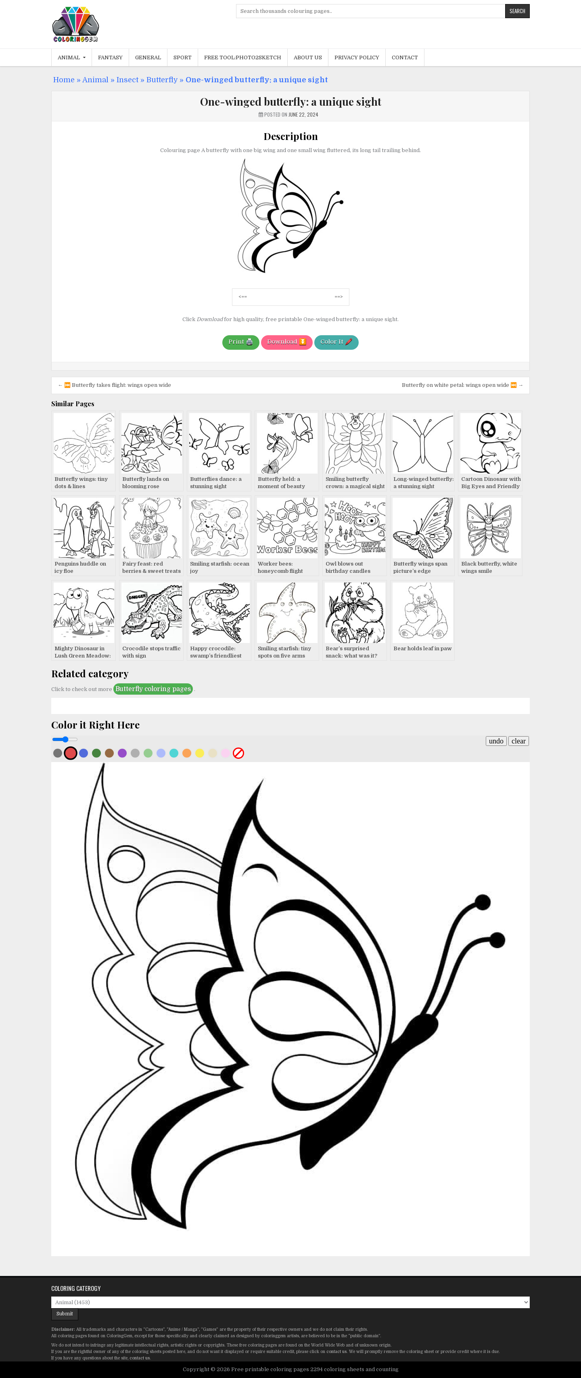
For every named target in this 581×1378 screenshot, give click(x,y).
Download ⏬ (287, 341)
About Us (308, 57)
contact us (336, 1351)
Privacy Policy (356, 57)
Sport (182, 57)
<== (242, 297)
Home (64, 80)
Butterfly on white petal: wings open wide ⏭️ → (462, 385)
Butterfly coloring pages (153, 689)
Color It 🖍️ (336, 341)
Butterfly (162, 80)
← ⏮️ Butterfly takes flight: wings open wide (114, 385)
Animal (69, 57)
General (148, 57)
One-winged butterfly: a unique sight (290, 101)
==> (338, 297)
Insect (127, 80)
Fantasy (110, 57)
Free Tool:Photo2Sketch (242, 57)
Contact (405, 57)
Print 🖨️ (240, 341)
